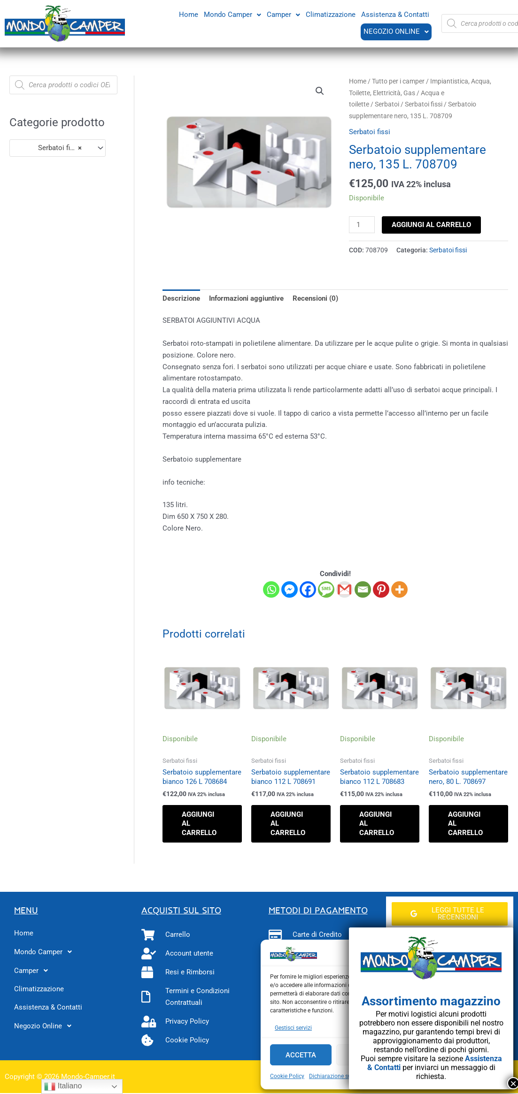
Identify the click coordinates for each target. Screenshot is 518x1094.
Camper (283, 14)
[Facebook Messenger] (289, 589)
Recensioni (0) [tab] (315, 298)
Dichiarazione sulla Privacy (343, 1076)
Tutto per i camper (398, 81)
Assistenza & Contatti (395, 14)
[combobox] (57, 148)
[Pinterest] (381, 589)
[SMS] (326, 589)
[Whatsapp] (271, 589)
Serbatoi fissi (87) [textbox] (53, 147)
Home (188, 14)
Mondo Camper (232, 14)
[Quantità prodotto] (361, 224)
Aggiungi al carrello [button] (199, 823)
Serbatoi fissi (423, 104)
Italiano (63, 1086)
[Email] (363, 589)
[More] (399, 589)
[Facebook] (308, 589)
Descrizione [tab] (181, 298)
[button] (232, 14)
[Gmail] (344, 589)
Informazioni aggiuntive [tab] (246, 298)
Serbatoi (387, 104)
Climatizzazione (331, 14)
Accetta (301, 1055)
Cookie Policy (287, 1076)
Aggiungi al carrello (431, 224)
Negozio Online (395, 31)
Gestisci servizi (293, 1028)
